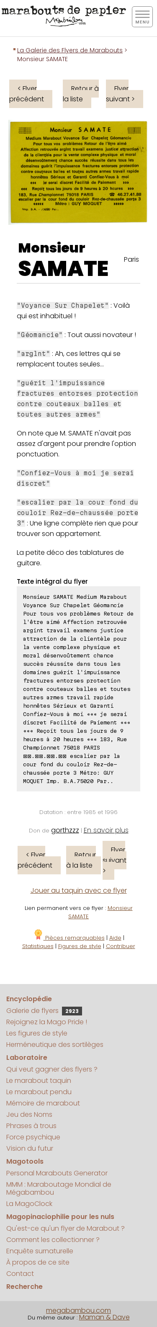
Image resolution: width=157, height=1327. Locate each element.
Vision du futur (29, 1148)
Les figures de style (36, 1033)
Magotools (25, 1161)
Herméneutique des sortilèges (54, 1044)
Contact (20, 1273)
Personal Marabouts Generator (57, 1173)
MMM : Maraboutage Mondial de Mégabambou (58, 1188)
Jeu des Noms (29, 1114)
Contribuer (120, 946)
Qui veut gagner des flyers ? (52, 1069)
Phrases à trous (31, 1126)
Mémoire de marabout (43, 1103)
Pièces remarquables (69, 938)
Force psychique (33, 1137)
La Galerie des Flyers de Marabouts (70, 50)
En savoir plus (106, 830)
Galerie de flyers (44, 1010)
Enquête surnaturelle (39, 1251)
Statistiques (38, 946)
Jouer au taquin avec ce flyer (79, 890)
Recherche (24, 1286)
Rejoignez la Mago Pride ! (46, 1022)
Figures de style (79, 946)
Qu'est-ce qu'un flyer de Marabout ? (65, 1228)
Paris (131, 259)
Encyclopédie (29, 999)
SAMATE (63, 268)
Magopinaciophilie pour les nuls (60, 1216)
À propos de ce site (37, 1262)
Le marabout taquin (38, 1080)
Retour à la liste (81, 94)
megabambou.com (78, 1310)
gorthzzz (65, 830)
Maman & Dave (104, 1317)
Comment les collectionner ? (53, 1240)
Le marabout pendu (39, 1092)
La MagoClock (29, 1203)
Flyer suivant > (120, 94)
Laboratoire (26, 1057)
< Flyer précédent (26, 94)
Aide (115, 938)
